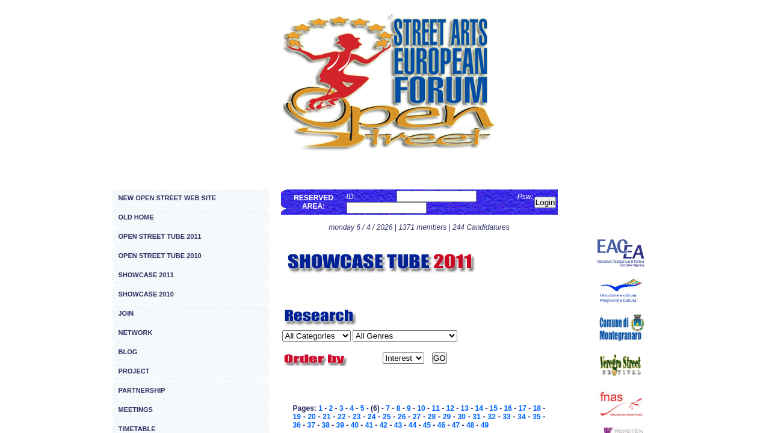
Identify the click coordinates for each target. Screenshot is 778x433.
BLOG (128, 351)
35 (536, 417)
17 (522, 408)
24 (371, 417)
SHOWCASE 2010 (146, 294)
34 (521, 417)
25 (387, 417)
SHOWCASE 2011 (146, 274)
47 (456, 425)
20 (311, 417)
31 (477, 417)
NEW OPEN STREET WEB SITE (168, 197)
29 (447, 417)
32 (491, 417)
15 (494, 408)
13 (465, 408)
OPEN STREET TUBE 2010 (160, 255)
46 (441, 425)
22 (341, 417)
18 (537, 408)
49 (485, 425)
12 (450, 408)
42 (383, 425)
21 (326, 417)
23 (356, 417)
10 (421, 408)
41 (369, 425)
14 (479, 408)
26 (402, 417)
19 (297, 417)
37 (311, 425)
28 (432, 417)
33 (506, 417)
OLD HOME (136, 217)
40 (355, 425)
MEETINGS (136, 409)
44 (412, 425)
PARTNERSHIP (142, 390)
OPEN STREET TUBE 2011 (160, 236)
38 (326, 425)
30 (462, 417)
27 (417, 417)
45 (427, 425)
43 (398, 425)
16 (508, 408)
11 (435, 408)
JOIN (126, 313)
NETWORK (136, 332)
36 (297, 425)
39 (340, 425)
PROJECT (134, 371)
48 (470, 425)
